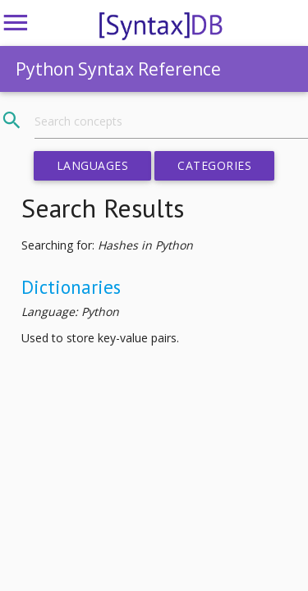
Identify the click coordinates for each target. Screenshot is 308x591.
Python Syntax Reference (118, 68)
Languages (93, 165)
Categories (214, 165)
